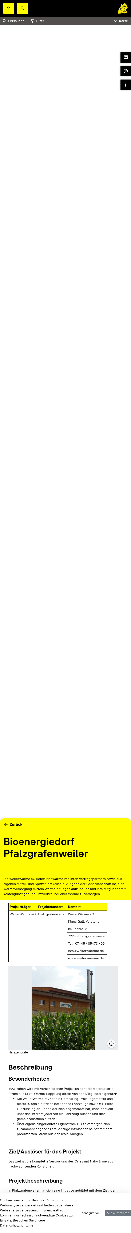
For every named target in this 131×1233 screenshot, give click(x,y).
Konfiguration (91, 1213)
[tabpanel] (65, 452)
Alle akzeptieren (118, 1213)
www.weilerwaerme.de (86, 958)
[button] (22, 8)
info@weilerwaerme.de (86, 951)
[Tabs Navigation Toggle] (120, 21)
